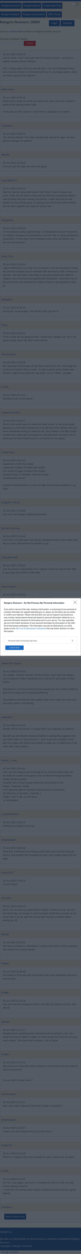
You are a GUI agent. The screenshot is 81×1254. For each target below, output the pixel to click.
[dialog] (40, 627)
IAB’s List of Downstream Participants (31, 628)
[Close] (75, 603)
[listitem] (40, 640)
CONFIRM (14, 648)
